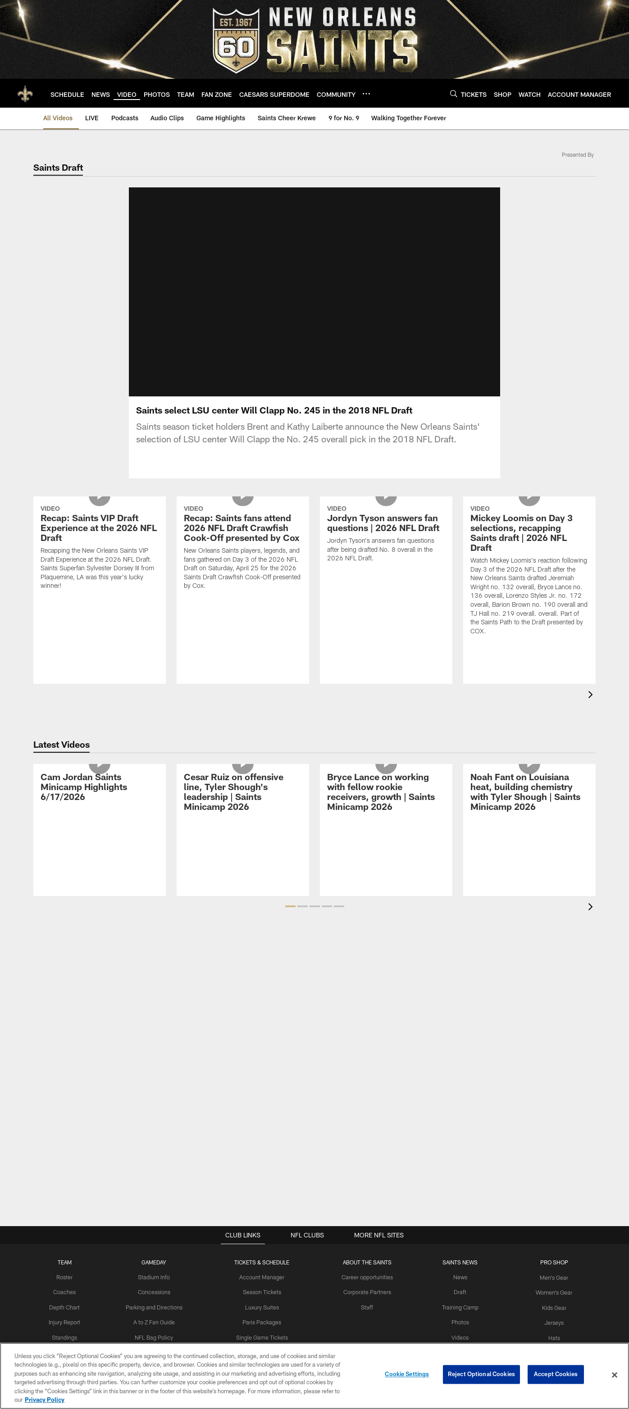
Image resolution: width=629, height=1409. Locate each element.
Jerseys (549, 1321)
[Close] (614, 1375)
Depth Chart (69, 1306)
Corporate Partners (367, 1292)
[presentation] (592, 695)
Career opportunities (367, 1277)
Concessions (157, 1292)
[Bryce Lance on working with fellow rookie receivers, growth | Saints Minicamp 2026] (386, 793)
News (457, 1277)
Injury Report (69, 1321)
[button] (290, 906)
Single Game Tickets (263, 1336)
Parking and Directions (157, 1306)
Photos (457, 1321)
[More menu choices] (366, 93)
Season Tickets (263, 1292)
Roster (69, 1277)
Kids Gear (549, 1306)
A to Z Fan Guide (157, 1321)
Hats (549, 1336)
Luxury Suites (263, 1306)
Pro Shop (549, 1262)
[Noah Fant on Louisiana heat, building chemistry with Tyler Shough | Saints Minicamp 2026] (529, 793)
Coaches (69, 1292)
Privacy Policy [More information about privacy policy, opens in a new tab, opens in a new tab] (44, 1399)
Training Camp (457, 1306)
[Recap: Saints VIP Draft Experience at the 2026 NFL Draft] (99, 548)
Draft (457, 1292)
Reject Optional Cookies (481, 1374)
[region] (314, 1376)
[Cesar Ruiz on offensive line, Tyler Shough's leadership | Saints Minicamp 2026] (243, 793)
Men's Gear (549, 1277)
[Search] (453, 93)
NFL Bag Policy (157, 1336)
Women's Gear (549, 1292)
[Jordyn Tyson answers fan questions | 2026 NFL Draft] (386, 534)
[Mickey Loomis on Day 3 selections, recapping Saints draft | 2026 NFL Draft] (529, 571)
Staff (367, 1306)
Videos (457, 1336)
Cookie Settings (407, 1374)
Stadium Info (157, 1277)
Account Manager (263, 1277)
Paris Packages (263, 1321)
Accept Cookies (556, 1374)
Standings (69, 1336)
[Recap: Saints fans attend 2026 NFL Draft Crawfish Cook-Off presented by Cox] (243, 548)
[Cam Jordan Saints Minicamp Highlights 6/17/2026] (99, 788)
